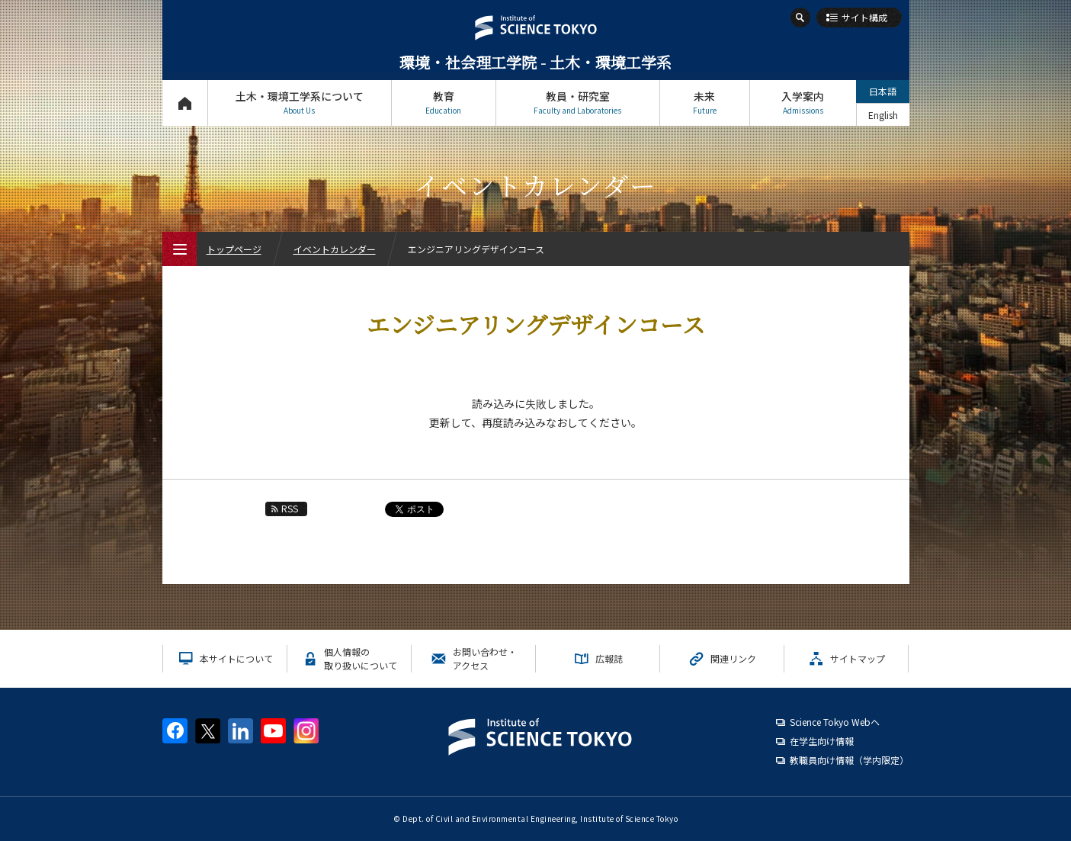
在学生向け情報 (822, 740)
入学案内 (803, 102)
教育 (443, 102)
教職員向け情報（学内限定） (849, 759)
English (883, 114)
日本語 (882, 91)
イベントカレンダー (334, 248)
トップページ (184, 102)
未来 (704, 102)
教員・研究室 (577, 102)
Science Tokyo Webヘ (835, 721)
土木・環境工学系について (299, 102)
